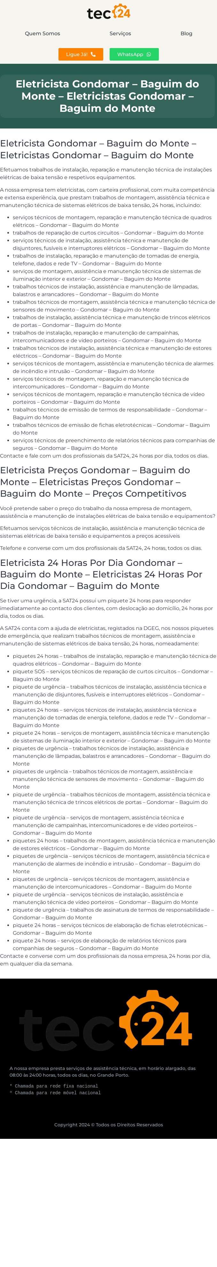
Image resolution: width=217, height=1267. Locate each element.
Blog (186, 33)
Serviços (120, 33)
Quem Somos (42, 33)
